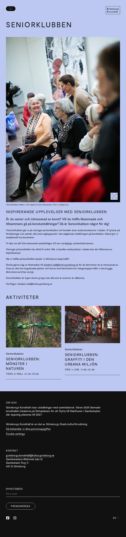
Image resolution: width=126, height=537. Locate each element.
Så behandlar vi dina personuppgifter (28, 428)
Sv (116, 517)
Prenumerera (20, 506)
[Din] (63, 494)
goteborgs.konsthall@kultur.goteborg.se (30, 455)
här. (32, 271)
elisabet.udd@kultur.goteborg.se (61, 264)
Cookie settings (15, 433)
